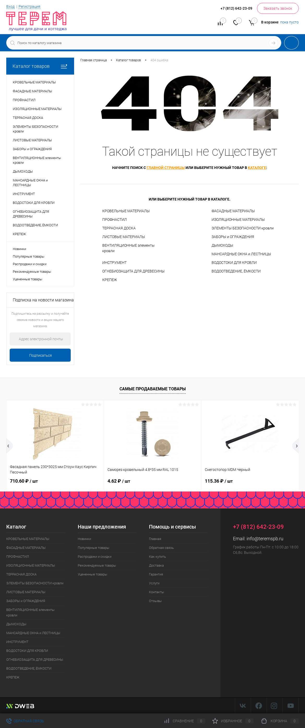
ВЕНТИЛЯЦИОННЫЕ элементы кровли (128, 248)
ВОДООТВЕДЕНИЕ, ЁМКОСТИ (236, 271)
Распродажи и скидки (29, 264)
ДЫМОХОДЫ (222, 245)
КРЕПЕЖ (109, 280)
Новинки (19, 249)
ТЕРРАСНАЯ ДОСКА (119, 228)
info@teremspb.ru (265, 538)
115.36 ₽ (219, 481)
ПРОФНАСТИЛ (114, 219)
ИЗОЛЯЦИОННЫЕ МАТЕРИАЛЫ (238, 219)
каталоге (257, 168)
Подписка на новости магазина (43, 300)
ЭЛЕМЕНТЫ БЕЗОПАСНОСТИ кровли (243, 228)
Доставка (156, 565)
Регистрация (29, 6)
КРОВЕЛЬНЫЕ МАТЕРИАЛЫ (126, 211)
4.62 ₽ (118, 481)
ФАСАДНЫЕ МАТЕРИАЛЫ (233, 211)
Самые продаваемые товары (152, 388)
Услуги (154, 583)
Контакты (156, 592)
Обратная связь (161, 548)
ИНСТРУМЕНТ (114, 262)
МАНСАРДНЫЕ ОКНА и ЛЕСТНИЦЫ (241, 254)
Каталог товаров (40, 66)
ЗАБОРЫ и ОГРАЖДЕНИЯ (233, 237)
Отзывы (155, 601)
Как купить (157, 557)
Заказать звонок (278, 8)
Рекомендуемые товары (32, 272)
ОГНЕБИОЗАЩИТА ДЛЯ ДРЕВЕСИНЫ (133, 271)
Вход (10, 6)
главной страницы (166, 168)
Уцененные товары (27, 279)
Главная (155, 539)
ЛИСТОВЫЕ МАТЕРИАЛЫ (123, 237)
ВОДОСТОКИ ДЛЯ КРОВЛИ (234, 262)
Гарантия (156, 574)
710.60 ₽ (24, 481)
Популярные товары (28, 256)
